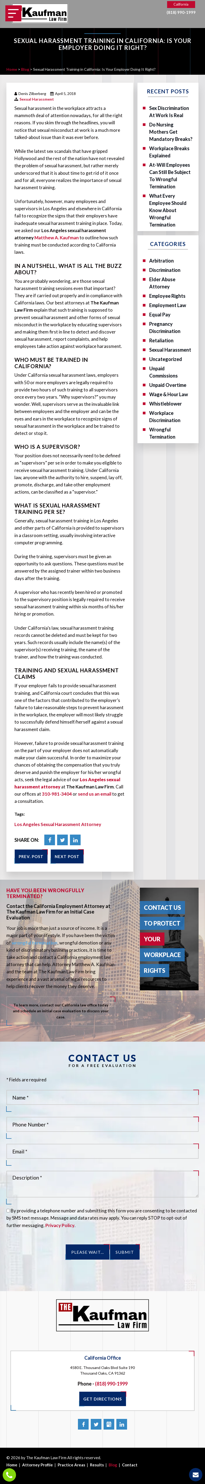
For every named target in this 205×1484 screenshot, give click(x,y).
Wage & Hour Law (168, 394)
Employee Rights (167, 296)
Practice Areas (71, 1464)
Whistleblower (165, 404)
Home (11, 1464)
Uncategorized (165, 359)
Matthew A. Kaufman (56, 237)
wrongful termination (34, 943)
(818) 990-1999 (181, 12)
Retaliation (161, 340)
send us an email (94, 794)
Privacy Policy (59, 1225)
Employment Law (167, 305)
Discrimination (164, 270)
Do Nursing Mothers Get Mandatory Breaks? (170, 132)
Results (97, 1464)
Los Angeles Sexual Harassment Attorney (57, 824)
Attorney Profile (37, 1464)
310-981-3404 (57, 794)
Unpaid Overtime (167, 385)
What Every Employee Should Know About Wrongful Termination (168, 210)
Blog (113, 1464)
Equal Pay (160, 315)
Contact (129, 1464)
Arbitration (161, 261)
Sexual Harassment (36, 99)
